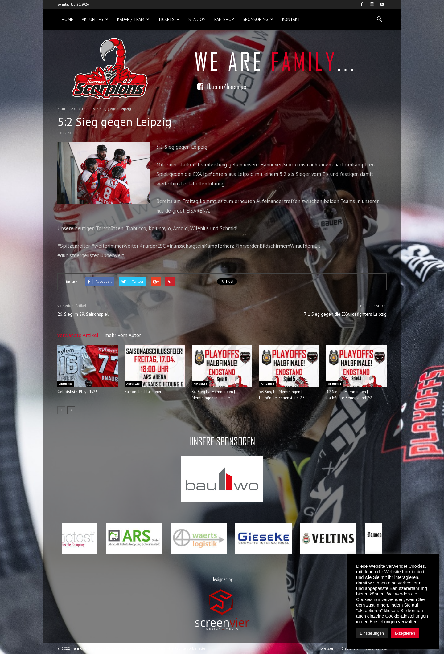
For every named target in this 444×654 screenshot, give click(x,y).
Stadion (197, 19)
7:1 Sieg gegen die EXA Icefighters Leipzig (345, 314)
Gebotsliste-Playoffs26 (77, 391)
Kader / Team (133, 19)
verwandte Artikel (77, 335)
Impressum (325, 648)
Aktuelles (95, 19)
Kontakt (291, 19)
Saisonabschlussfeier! (143, 391)
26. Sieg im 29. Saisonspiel (83, 314)
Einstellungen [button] (372, 633)
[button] (379, 19)
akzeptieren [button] (404, 633)
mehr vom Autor (123, 335)
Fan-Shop (224, 19)
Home (67, 19)
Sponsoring (258, 19)
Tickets (168, 19)
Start (61, 108)
